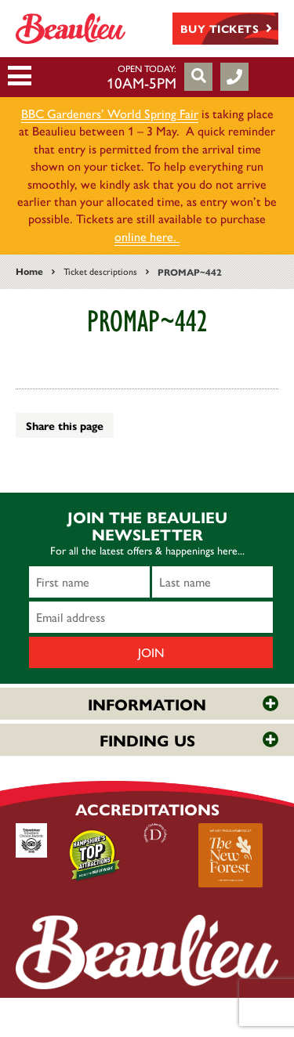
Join (151, 652)
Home (29, 271)
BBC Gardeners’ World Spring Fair (109, 113)
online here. (147, 236)
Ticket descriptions (100, 271)
